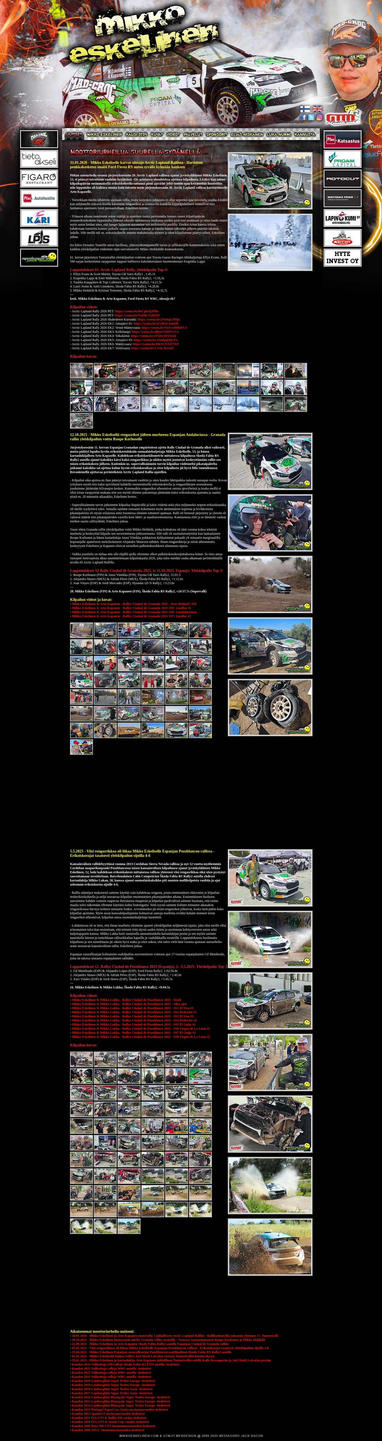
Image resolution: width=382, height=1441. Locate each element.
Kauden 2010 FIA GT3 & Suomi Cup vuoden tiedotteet (110, 1422)
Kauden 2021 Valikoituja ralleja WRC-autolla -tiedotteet (111, 1377)
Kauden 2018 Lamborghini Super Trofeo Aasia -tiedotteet (112, 1389)
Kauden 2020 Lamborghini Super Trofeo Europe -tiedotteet (113, 1381)
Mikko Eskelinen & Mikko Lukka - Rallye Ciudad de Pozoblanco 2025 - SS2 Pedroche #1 (134, 1012)
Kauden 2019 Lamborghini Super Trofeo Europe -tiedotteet (113, 1385)
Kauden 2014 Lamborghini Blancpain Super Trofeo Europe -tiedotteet (121, 1405)
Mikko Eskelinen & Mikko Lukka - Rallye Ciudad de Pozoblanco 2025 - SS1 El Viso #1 (133, 1008)
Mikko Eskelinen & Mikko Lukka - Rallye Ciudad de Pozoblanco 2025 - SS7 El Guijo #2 (134, 1033)
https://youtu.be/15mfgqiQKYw (156, 340)
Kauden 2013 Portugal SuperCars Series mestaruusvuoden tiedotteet (120, 1409)
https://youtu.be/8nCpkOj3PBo (137, 311)
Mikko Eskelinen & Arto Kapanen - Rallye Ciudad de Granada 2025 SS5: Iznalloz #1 (131, 608)
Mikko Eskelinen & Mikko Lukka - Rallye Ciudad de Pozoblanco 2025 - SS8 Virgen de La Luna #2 (141, 1037)
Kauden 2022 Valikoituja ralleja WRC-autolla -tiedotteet (111, 1373)
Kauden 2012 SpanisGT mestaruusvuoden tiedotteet (108, 1414)
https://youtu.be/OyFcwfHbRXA (164, 328)
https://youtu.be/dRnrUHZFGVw (155, 332)
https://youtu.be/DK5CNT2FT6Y (156, 344)
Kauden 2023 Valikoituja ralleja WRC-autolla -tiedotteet (111, 1368)
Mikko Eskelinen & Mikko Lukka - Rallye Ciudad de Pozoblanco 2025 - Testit (126, 1000)
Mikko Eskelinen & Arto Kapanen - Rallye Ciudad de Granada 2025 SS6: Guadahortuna (134, 612)
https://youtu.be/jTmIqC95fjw (159, 319)
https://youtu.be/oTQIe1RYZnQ (153, 336)
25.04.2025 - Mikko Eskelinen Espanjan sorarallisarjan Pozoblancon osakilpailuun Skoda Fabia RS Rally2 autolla (151, 1352)
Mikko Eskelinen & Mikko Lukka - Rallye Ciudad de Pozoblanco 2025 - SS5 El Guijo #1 (134, 1024)
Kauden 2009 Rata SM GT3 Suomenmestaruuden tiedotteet (113, 1426)
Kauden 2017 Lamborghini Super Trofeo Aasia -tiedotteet (112, 1393)
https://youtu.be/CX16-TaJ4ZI (152, 348)
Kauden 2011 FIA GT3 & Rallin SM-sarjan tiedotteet (109, 1418)
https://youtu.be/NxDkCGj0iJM (137, 315)
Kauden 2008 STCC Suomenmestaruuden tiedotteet (108, 1430)
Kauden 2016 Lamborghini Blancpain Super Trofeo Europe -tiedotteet (121, 1397)
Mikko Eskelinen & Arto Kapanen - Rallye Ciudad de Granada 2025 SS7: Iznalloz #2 (131, 616)
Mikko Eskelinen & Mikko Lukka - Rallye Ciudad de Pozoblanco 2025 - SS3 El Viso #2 (133, 1016)
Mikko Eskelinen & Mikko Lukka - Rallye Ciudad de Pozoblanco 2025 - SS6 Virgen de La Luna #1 (141, 1028)
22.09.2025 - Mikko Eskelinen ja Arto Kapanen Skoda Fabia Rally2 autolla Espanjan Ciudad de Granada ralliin (150, 1344)
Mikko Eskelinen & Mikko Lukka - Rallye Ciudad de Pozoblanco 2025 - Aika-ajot (129, 1004)
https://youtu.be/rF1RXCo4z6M (156, 323)
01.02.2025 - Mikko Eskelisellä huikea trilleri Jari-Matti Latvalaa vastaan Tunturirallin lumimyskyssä (143, 1356)
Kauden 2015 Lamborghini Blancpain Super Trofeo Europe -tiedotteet (121, 1401)
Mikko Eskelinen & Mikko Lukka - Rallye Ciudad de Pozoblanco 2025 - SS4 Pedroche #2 (134, 1020)
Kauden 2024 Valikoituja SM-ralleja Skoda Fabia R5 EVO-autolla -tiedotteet (126, 1364)
